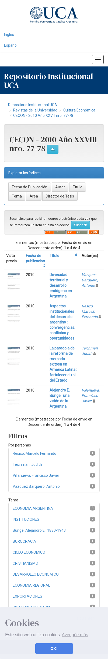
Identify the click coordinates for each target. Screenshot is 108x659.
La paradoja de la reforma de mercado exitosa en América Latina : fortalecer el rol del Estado (63, 364)
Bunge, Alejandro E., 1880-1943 (39, 530)
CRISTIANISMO (25, 563)
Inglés (9, 34)
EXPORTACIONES (27, 596)
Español (11, 45)
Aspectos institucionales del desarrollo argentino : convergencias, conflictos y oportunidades (62, 322)
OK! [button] (53, 648)
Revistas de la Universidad (35, 110)
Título (54, 256)
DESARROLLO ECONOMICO (36, 574)
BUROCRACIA (24, 541)
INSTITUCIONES (26, 519)
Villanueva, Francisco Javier (91, 395)
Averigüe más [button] (75, 634)
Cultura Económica (79, 110)
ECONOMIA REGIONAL (31, 585)
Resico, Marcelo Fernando (90, 311)
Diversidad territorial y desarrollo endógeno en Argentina (61, 285)
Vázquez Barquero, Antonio (90, 280)
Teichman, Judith (27, 464)
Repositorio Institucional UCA (32, 105)
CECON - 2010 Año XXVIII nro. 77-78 (43, 115)
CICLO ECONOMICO (29, 552)
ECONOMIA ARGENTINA (33, 508)
